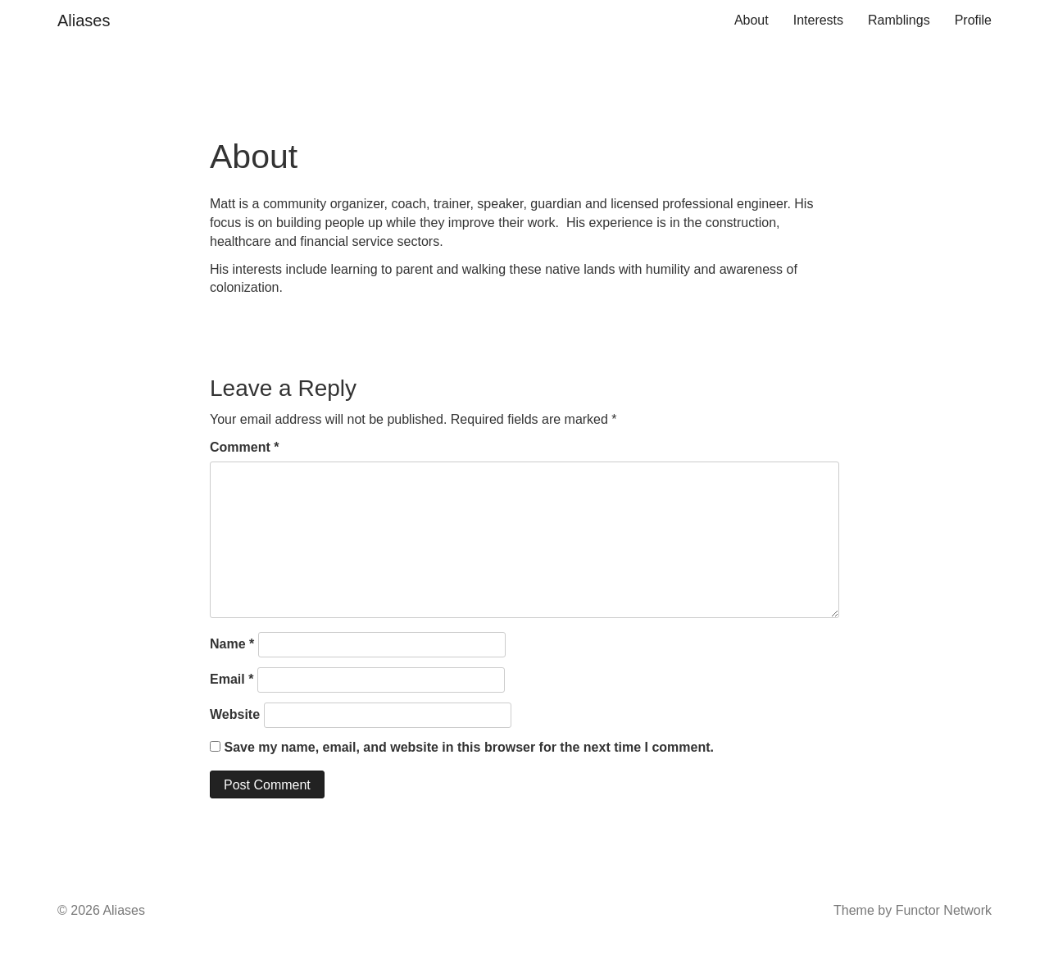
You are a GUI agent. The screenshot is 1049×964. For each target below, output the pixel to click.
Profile (973, 20)
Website (235, 714)
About (751, 20)
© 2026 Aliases (101, 910)
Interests (818, 20)
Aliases (83, 20)
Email (231, 679)
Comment (244, 447)
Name (232, 644)
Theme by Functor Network (912, 910)
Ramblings (899, 20)
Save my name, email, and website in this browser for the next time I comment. (469, 747)
